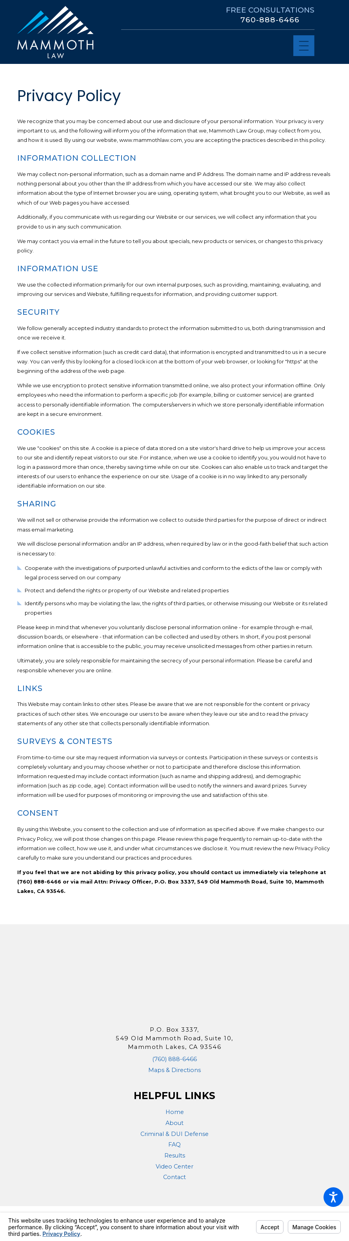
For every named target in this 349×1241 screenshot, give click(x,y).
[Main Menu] (303, 45)
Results (174, 1155)
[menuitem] (174, 1112)
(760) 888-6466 (174, 1059)
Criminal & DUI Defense (174, 1134)
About (174, 1123)
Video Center (174, 1166)
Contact (174, 1177)
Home (174, 1112)
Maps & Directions (174, 1070)
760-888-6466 (269, 20)
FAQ (174, 1144)
